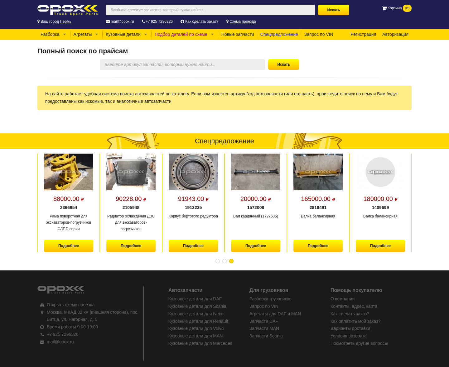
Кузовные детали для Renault (198, 321)
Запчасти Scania (266, 335)
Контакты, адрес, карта (354, 306)
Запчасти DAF (263, 321)
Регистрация (363, 34)
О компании (343, 298)
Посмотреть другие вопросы (359, 343)
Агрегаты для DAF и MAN (275, 313)
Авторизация (395, 34)
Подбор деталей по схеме (181, 34)
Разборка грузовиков (270, 298)
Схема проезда (242, 21)
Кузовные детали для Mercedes (200, 343)
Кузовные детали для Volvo (196, 328)
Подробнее (68, 246)
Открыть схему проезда (71, 304)
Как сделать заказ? (201, 21)
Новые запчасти (237, 34)
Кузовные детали (123, 34)
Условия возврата (349, 335)
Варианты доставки (350, 328)
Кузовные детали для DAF (195, 298)
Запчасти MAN (264, 328)
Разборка (50, 34)
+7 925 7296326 (159, 21)
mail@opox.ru (122, 21)
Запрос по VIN (318, 34)
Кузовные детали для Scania (197, 306)
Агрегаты (83, 34)
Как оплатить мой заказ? (355, 321)
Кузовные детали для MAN (195, 335)
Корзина (397, 8)
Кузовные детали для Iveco (196, 313)
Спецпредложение (279, 34)
